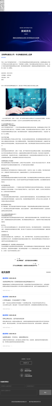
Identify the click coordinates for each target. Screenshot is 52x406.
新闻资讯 (2, 9)
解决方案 (2, 7)
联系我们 (2, 10)
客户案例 (2, 6)
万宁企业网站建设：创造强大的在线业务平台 (25, 265)
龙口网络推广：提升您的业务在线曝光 (27, 260)
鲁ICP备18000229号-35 (35, 401)
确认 (45, 392)
